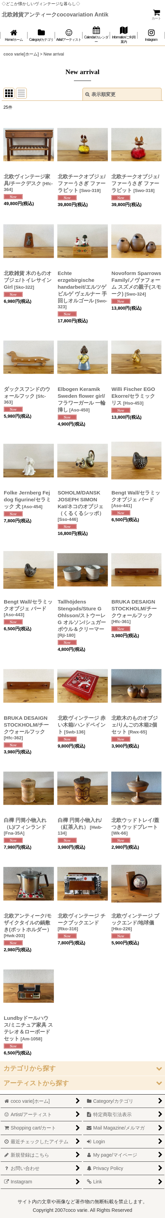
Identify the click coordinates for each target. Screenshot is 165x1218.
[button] (82, 1068)
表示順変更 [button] (100, 94)
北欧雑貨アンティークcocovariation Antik (55, 14)
